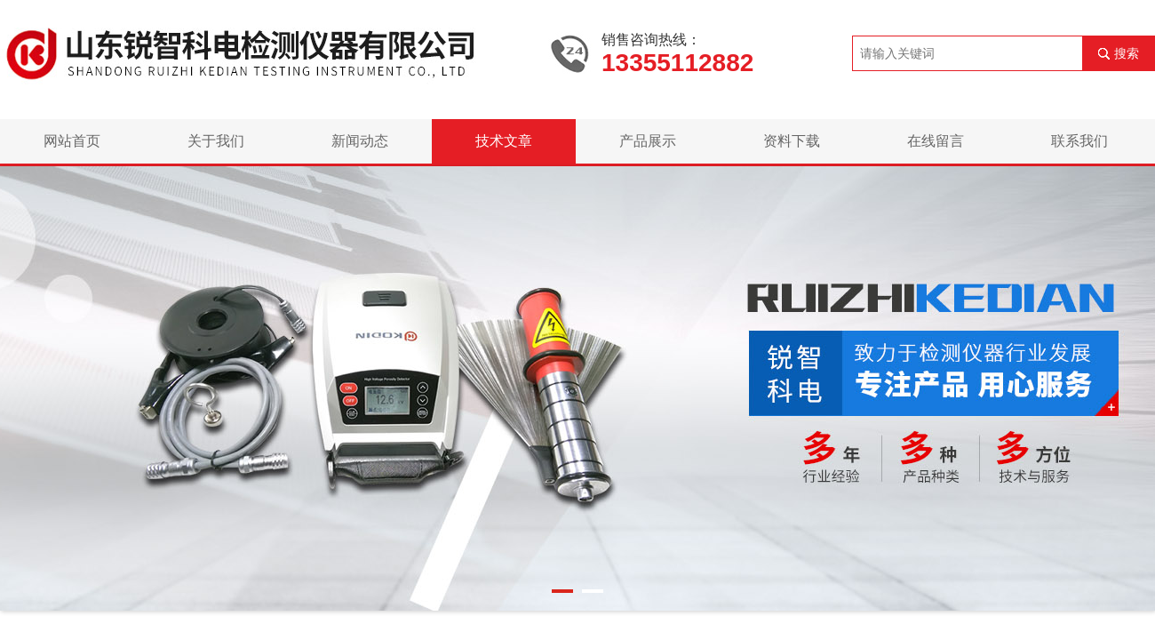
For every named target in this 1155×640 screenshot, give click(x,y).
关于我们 (215, 140)
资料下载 (791, 140)
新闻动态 (359, 140)
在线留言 (935, 140)
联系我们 (1079, 140)
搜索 (1126, 53)
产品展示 (647, 140)
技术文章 (503, 140)
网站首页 (72, 140)
